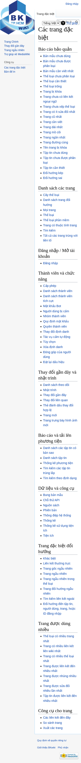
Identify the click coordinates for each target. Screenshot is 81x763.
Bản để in (9, 71)
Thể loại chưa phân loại (59, 76)
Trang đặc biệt (45, 14)
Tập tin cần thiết (54, 167)
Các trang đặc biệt (14, 67)
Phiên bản (50, 510)
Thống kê (49, 520)
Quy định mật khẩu (56, 321)
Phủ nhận (63, 747)
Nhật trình (49, 390)
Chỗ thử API (51, 500)
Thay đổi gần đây (54, 395)
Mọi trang (49, 210)
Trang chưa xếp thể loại (59, 106)
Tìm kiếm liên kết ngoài (58, 598)
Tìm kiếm (49, 230)
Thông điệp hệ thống (57, 515)
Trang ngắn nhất (54, 137)
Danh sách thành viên (57, 291)
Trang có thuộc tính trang (60, 225)
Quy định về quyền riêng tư (52, 740)
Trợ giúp (72, 23)
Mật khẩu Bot (52, 306)
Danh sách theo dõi (56, 385)
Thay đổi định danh (56, 331)
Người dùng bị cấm (56, 311)
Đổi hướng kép (53, 173)
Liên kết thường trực (56, 563)
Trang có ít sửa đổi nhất (59, 111)
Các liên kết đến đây (56, 717)
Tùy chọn (49, 341)
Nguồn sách (51, 505)
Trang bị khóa (52, 91)
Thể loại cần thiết (54, 81)
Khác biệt (49, 558)
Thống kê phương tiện (58, 463)
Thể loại (48, 215)
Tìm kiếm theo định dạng (59, 478)
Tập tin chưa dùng (55, 152)
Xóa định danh (53, 347)
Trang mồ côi (51, 132)
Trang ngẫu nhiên (55, 573)
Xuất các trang (53, 728)
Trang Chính (11, 41)
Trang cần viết (52, 122)
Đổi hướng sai (52, 178)
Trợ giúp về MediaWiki (17, 54)
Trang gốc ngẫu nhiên (57, 568)
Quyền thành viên (55, 326)
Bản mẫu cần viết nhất (58, 71)
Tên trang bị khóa (55, 147)
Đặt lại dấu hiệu (53, 362)
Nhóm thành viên (54, 316)
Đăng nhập (50, 263)
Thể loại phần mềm (56, 220)
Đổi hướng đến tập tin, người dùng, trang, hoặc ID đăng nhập (59, 608)
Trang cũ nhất (52, 116)
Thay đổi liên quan (55, 400)
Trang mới (50, 415)
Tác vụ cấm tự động (56, 337)
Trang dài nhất (52, 127)
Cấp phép (49, 285)
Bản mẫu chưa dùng (56, 56)
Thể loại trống (52, 86)
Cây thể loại (51, 195)
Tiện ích (48, 535)
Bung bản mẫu (53, 495)
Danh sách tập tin (55, 458)
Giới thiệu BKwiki (46, 747)
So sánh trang (52, 722)
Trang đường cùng (55, 142)
